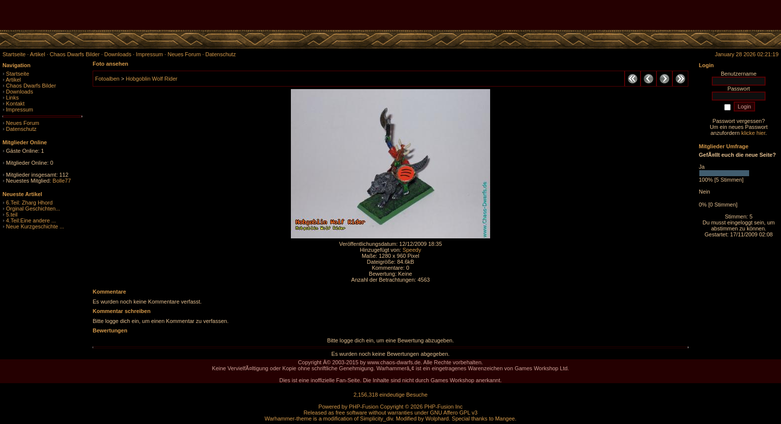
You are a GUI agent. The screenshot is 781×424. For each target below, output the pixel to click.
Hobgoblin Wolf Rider (151, 79)
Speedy (411, 250)
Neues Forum (22, 123)
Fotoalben (107, 79)
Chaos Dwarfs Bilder (31, 86)
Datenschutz (21, 129)
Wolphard (437, 419)
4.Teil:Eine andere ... (31, 220)
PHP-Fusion (363, 407)
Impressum (19, 109)
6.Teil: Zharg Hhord (29, 203)
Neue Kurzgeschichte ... (35, 226)
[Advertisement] (664, 15)
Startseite (17, 74)
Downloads (19, 92)
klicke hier (753, 133)
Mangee (505, 419)
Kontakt (15, 103)
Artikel (13, 80)
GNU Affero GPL (450, 413)
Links (12, 98)
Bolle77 (62, 181)
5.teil (11, 214)
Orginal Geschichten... (33, 209)
